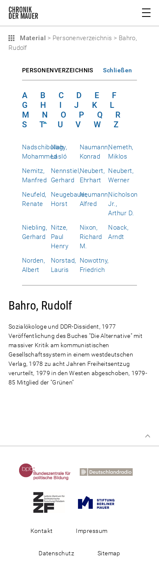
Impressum (91, 530)
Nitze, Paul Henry (59, 237)
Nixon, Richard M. (91, 237)
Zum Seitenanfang (148, 436)
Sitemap (109, 553)
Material (32, 38)
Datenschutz (56, 553)
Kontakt (42, 530)
